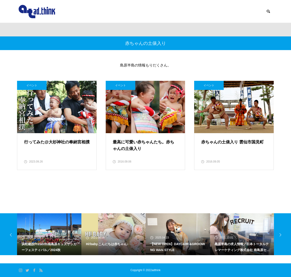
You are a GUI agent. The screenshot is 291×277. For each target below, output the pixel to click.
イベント (31, 85)
